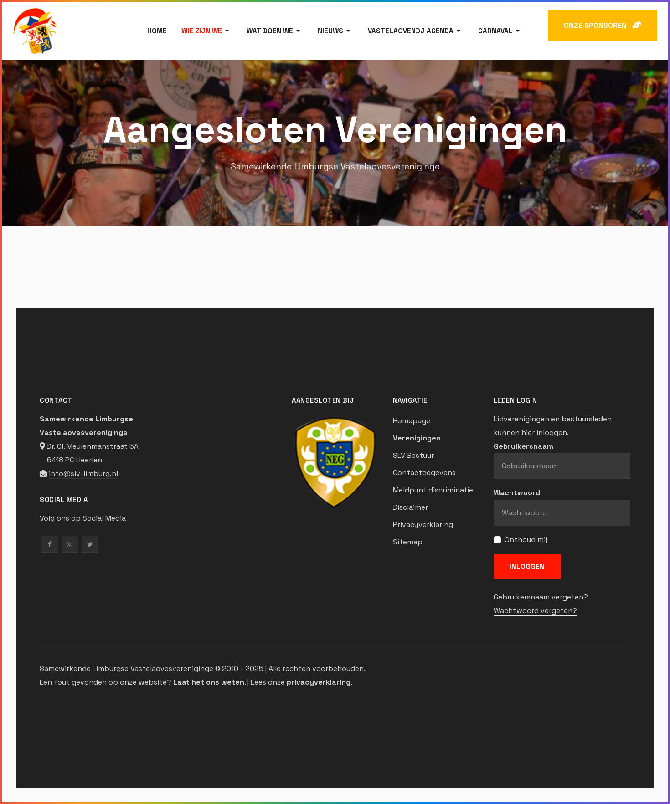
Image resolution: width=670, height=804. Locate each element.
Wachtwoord (517, 492)
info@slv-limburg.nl (83, 473)
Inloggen (527, 566)
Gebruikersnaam (523, 446)
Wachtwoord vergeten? (535, 610)
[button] (206, 31)
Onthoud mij (526, 539)
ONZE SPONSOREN (602, 25)
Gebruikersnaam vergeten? (541, 597)
